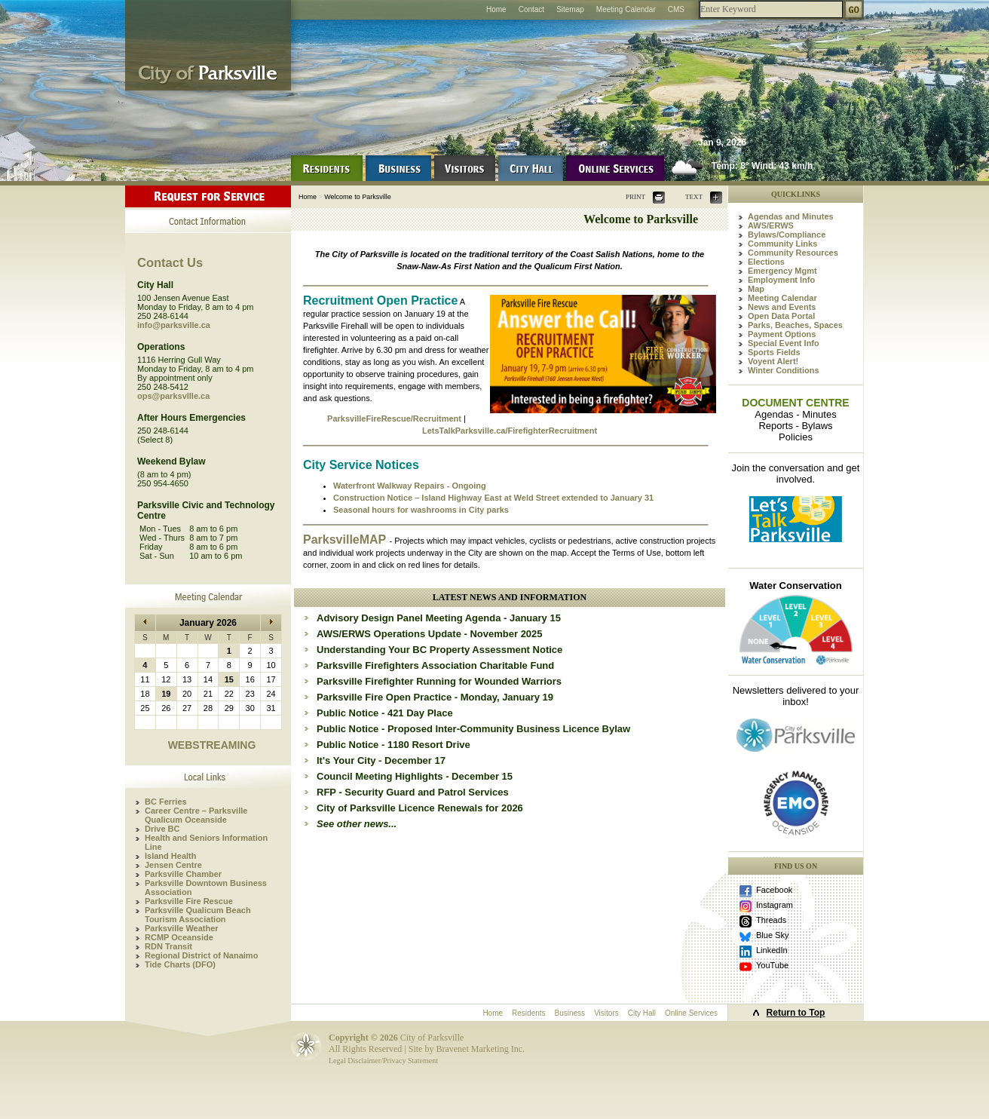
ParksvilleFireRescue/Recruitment (394, 418)
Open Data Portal (781, 315)
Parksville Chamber (183, 873)
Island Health (170, 855)
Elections (766, 261)
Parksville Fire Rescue (189, 901)
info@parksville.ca (173, 325)
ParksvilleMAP (346, 539)
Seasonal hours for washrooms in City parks (421, 509)
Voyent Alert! (773, 361)
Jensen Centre (173, 864)
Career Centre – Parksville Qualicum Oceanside (196, 815)
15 (229, 679)
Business (570, 1013)
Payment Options (782, 334)
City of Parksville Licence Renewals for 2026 (420, 808)
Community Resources (793, 252)
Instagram (774, 904)
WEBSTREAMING (212, 745)
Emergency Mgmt (782, 270)
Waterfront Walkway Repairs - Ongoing (409, 485)
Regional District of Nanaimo (201, 955)
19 (165, 693)
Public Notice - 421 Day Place (385, 713)
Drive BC (162, 828)
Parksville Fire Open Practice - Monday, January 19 (435, 697)
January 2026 (208, 623)
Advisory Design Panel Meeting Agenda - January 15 (439, 618)
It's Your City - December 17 (381, 760)
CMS (676, 9)
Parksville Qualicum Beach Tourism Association (198, 915)
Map (756, 288)
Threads (771, 919)
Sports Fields (774, 352)
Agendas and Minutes (791, 216)
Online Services (691, 1013)
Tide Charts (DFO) (180, 964)
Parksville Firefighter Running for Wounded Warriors (439, 681)
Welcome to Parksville (357, 197)
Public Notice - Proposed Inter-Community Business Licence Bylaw (473, 728)
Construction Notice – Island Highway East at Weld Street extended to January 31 (493, 497)
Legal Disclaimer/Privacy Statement (383, 1060)
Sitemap (570, 9)
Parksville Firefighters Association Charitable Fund (435, 665)
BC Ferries (166, 801)
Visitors (606, 1013)
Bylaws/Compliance (786, 234)
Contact (531, 9)
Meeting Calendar (626, 9)
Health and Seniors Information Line (206, 842)
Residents (528, 1013)
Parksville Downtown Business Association (206, 887)
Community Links (782, 243)
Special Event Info (783, 343)
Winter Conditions (783, 370)
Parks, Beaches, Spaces (795, 325)
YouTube (772, 965)
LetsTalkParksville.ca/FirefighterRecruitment (509, 430)
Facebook (774, 889)
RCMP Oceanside (179, 937)
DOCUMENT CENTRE (795, 403)
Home (496, 9)
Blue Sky (772, 935)
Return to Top (796, 1012)
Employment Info (781, 279)
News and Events (782, 306)
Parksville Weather (182, 928)
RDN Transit (168, 946)
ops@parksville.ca (173, 395)
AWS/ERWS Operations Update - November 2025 (430, 633)
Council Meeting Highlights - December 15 (415, 776)
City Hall (642, 1013)
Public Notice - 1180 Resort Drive (393, 744)
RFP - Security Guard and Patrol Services (413, 792)
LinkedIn (772, 950)
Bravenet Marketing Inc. (480, 1049)
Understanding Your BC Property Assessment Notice (439, 649)
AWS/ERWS (771, 225)
